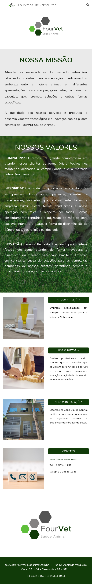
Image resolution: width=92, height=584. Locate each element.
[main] (46, 60)
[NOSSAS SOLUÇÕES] (68, 300)
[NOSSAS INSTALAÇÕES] (68, 402)
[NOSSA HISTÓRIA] (68, 350)
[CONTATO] (68, 451)
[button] (4, 5)
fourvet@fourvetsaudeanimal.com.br (65, 459)
